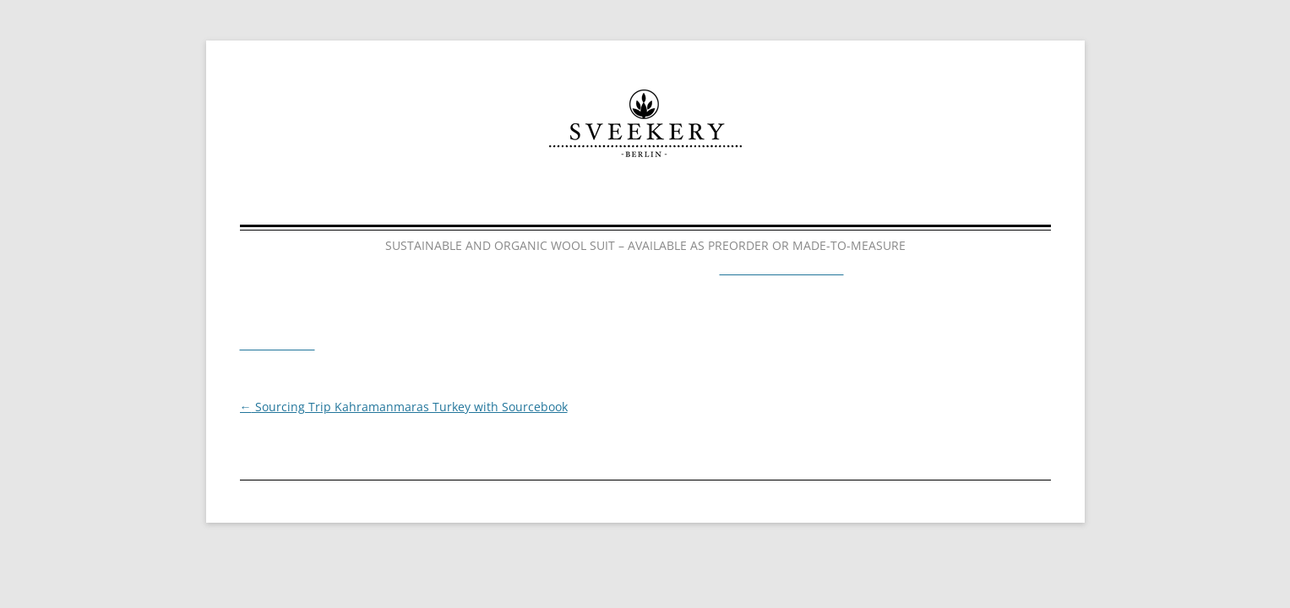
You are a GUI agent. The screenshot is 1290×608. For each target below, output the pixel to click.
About (657, 206)
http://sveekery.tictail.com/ (776, 270)
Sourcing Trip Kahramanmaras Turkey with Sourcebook (392, 407)
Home (410, 206)
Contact (870, 206)
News (760, 206)
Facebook (754, 499)
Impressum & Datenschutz (582, 499)
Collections (533, 206)
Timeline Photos (276, 345)
